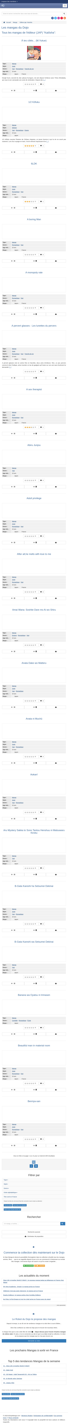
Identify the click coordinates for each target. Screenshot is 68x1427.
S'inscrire (39, 1265)
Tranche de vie (29, 69)
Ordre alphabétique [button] (10, 1192)
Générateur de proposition (35, 1236)
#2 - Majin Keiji (8, 1370)
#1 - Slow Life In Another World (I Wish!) (16, 1366)
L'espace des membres (9, 1)
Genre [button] (6, 1188)
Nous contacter (14, 1418)
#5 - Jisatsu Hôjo (8, 1383)
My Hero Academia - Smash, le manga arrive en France (21, 1286)
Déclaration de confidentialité (43, 1415)
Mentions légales (27, 1415)
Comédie (15, 1020)
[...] (44, 80)
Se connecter (28, 1265)
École (29, 1020)
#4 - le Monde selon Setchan (12, 1378)
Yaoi (13, 69)
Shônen (14, 128)
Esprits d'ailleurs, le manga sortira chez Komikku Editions (22, 1295)
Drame (27, 130)
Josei (13, 66)
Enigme (14, 635)
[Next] (31, 1166)
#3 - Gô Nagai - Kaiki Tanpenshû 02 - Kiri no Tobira (20, 1374)
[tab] (34, 1180)
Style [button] (6, 1184)
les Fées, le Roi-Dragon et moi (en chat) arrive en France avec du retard (26, 1299)
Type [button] (6, 1180)
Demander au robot (34, 1341)
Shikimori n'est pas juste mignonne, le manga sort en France (23, 1291)
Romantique (19, 69)
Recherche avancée (34, 1232)
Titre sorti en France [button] (10, 1197)
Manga (14, 63)
